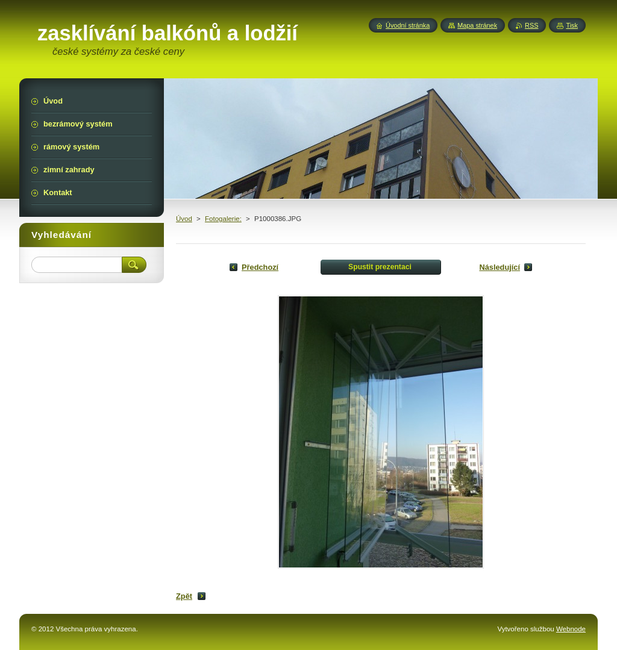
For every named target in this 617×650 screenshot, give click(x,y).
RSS (531, 25)
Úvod (184, 218)
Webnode (571, 629)
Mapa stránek (477, 25)
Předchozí (260, 267)
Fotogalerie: (223, 218)
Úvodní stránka (408, 25)
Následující (499, 267)
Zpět (184, 596)
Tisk (572, 25)
